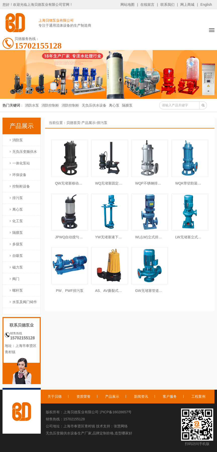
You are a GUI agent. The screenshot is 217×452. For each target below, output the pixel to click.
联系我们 (167, 5)
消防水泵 (32, 105)
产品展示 (88, 123)
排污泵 (17, 198)
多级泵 (17, 244)
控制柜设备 (21, 186)
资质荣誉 (83, 396)
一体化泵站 (21, 163)
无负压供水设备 (94, 105)
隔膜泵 (127, 105)
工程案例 (198, 396)
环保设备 (19, 175)
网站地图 (127, 5)
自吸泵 (17, 256)
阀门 (15, 279)
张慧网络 (121, 426)
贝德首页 (73, 123)
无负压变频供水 (24, 152)
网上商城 (187, 5)
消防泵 (17, 140)
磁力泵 (17, 267)
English (206, 5)
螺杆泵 (17, 290)
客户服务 (170, 396)
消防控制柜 (50, 105)
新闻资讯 (141, 396)
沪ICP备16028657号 (116, 412)
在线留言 (147, 5)
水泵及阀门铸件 (24, 302)
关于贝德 (55, 396)
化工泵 (17, 221)
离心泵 (114, 105)
